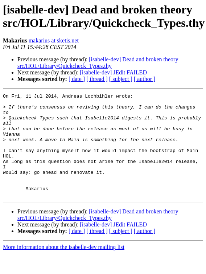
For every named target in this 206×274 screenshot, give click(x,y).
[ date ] (77, 79)
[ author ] (145, 79)
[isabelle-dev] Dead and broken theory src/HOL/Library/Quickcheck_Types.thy (97, 62)
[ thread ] (97, 79)
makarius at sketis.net (54, 40)
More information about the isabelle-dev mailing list (63, 268)
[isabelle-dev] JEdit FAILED (113, 72)
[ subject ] (120, 79)
